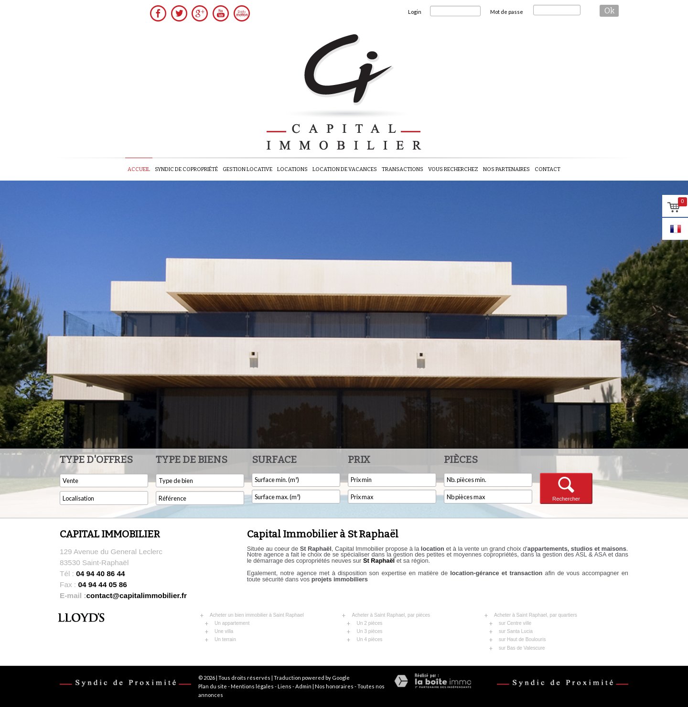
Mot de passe (506, 12)
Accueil (139, 169)
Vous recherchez (453, 169)
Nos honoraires (334, 686)
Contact (547, 169)
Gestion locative (247, 169)
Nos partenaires (506, 169)
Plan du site (212, 686)
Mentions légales (252, 686)
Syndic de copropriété (186, 169)
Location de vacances (344, 169)
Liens (284, 686)
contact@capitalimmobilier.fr (123, 595)
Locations (292, 169)
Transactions (402, 169)
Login (414, 12)
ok (609, 10)
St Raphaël (379, 560)
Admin (303, 686)
